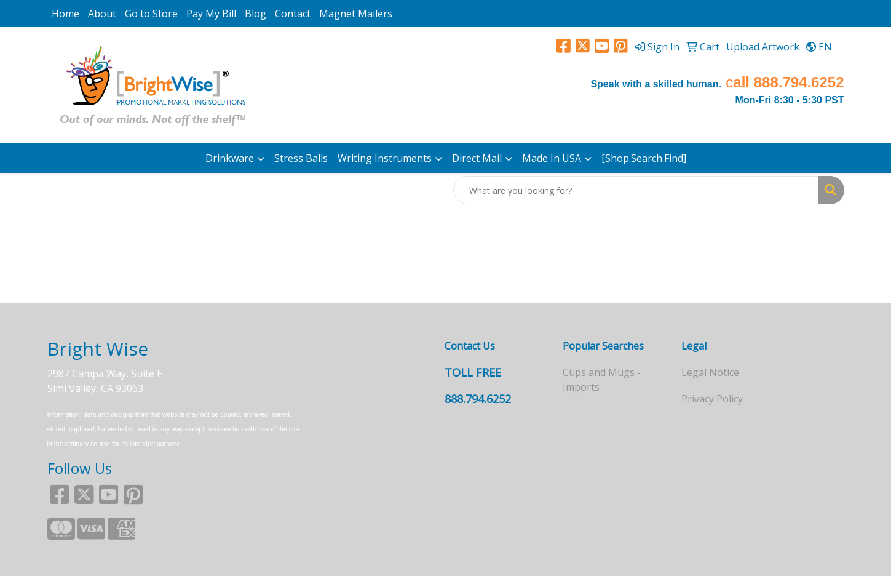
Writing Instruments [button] (385, 158)
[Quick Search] (635, 190)
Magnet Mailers (355, 13)
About (102, 13)
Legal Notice (710, 372)
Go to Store (151, 13)
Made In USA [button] (551, 158)
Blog (255, 13)
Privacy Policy (712, 399)
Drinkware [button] (229, 158)
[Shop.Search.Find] (643, 158)
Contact (293, 13)
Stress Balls (301, 158)
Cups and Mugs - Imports (602, 380)
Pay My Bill (211, 13)
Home (65, 13)
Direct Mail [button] (477, 158)
